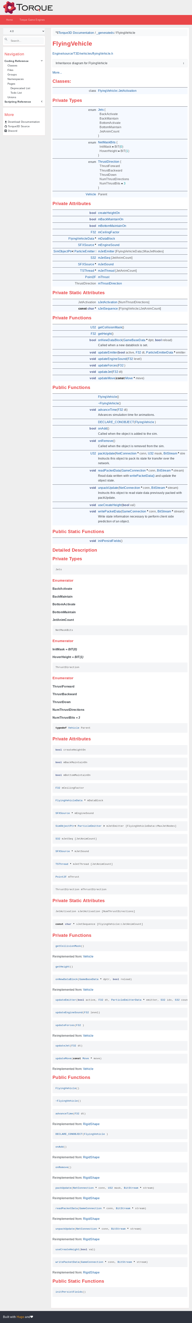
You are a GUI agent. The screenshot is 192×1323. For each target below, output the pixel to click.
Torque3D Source (19, 126)
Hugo (20, 1316)
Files (11, 69)
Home (9, 19)
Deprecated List (20, 88)
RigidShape (91, 1124)
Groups (12, 74)
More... (57, 72)
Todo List (16, 92)
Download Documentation (24, 121)
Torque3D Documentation (76, 32)
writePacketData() (142, 475)
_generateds (105, 32)
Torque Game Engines (32, 19)
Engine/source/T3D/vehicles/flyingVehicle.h (82, 53)
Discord (12, 130)
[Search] (24, 41)
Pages (11, 83)
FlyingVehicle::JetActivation (117, 90)
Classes (12, 65)
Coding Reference (16, 60)
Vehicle (88, 956)
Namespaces (16, 78)
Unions (12, 97)
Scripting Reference (17, 101)
